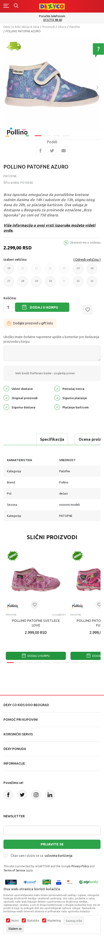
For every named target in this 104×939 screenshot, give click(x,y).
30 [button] (50, 283)
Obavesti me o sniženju (85, 242)
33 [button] (92, 283)
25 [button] (78, 270)
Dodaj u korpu (44, 307)
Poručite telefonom (52, 16)
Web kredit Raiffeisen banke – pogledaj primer (45, 373)
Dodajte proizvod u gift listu (30, 323)
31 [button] (64, 283)
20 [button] (22, 270)
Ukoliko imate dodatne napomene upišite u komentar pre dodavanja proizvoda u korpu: (51, 339)
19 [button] (8, 270)
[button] (87, 309)
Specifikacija (52, 439)
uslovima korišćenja (58, 855)
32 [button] (78, 283)
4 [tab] (65, 135)
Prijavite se (52, 844)
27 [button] (8, 283)
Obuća (62, 26)
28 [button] (22, 283)
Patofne (74, 26)
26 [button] (92, 270)
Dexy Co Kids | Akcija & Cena (21, 26)
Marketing (54, 920)
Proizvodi (48, 26)
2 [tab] (47, 135)
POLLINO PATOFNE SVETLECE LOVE (36, 623)
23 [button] (64, 270)
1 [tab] (38, 135)
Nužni (15, 920)
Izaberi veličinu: (15, 259)
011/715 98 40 (52, 19)
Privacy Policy (80, 866)
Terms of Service (14, 870)
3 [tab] (56, 135)
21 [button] (36, 270)
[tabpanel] (52, 84)
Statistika (33, 920)
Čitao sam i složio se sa (41, 855)
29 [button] (36, 283)
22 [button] (50, 270)
